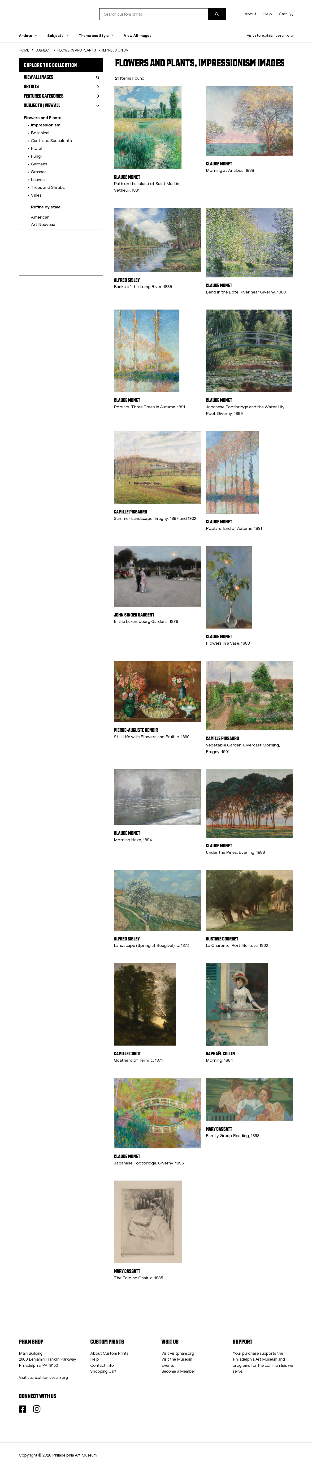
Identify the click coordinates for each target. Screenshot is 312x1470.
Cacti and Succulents (51, 140)
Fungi (36, 156)
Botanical (40, 132)
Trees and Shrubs (48, 187)
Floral (36, 148)
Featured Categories (61, 96)
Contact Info (102, 1365)
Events (167, 1365)
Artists (61, 86)
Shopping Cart (103, 1371)
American (40, 217)
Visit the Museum (176, 1359)
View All (52, 105)
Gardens (39, 164)
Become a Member (178, 1371)
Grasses (39, 171)
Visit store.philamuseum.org (270, 35)
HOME (24, 50)
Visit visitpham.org (177, 1353)
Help (267, 14)
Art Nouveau (43, 224)
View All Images (138, 35)
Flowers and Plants (42, 117)
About (250, 14)
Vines (36, 195)
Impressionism (46, 125)
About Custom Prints (109, 1353)
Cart (286, 14)
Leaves (38, 179)
